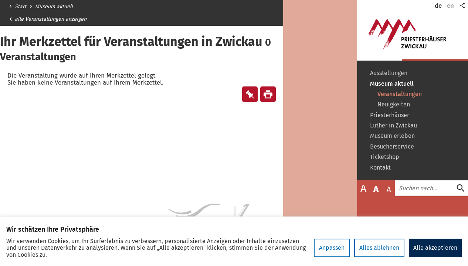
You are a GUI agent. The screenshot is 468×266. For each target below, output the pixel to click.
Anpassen (332, 247)
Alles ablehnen (379, 247)
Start (20, 7)
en (450, 6)
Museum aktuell (54, 7)
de (438, 6)
